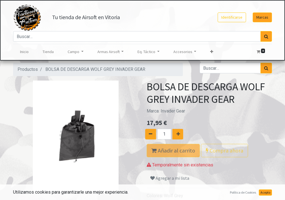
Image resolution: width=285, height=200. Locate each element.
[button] (211, 51)
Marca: (166, 111)
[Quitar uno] (143, 134)
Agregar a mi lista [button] (169, 178)
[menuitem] (24, 51)
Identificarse (231, 17)
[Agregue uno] (184, 134)
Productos (28, 69)
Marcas (262, 17)
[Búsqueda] (266, 36)
